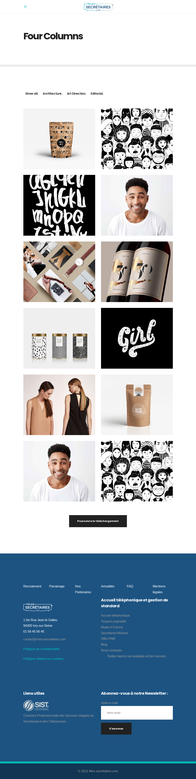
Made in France (112, 627)
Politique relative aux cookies (43, 659)
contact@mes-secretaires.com (44, 639)
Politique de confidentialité (41, 649)
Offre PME (108, 639)
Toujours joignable (113, 621)
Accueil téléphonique (115, 615)
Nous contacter (111, 650)
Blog (104, 644)
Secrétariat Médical (114, 633)
